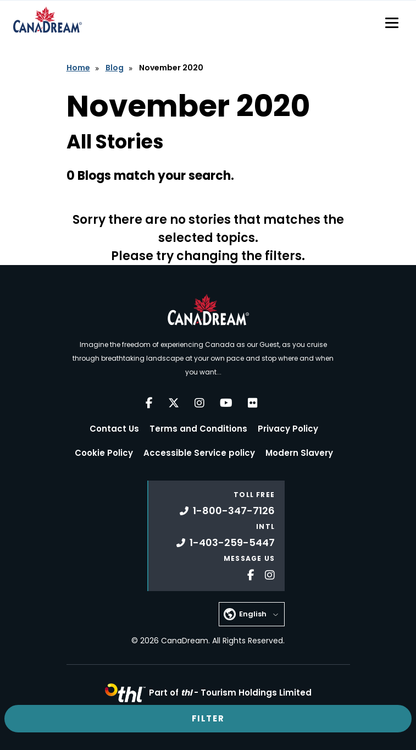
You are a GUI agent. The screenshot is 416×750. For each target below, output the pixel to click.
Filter (208, 718)
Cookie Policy (104, 453)
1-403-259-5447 (225, 542)
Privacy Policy (288, 428)
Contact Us (114, 428)
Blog (115, 67)
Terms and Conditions (198, 428)
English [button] (253, 614)
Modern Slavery (299, 453)
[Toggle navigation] (392, 23)
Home (78, 67)
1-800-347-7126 (227, 510)
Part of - (230, 692)
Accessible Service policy (199, 453)
